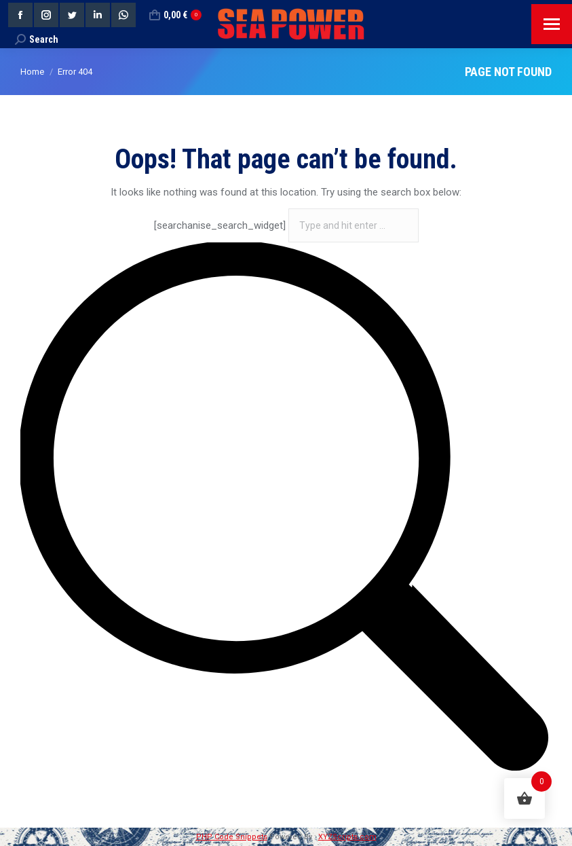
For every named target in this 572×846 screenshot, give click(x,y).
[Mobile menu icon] (551, 24)
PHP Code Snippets (231, 836)
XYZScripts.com (347, 836)
